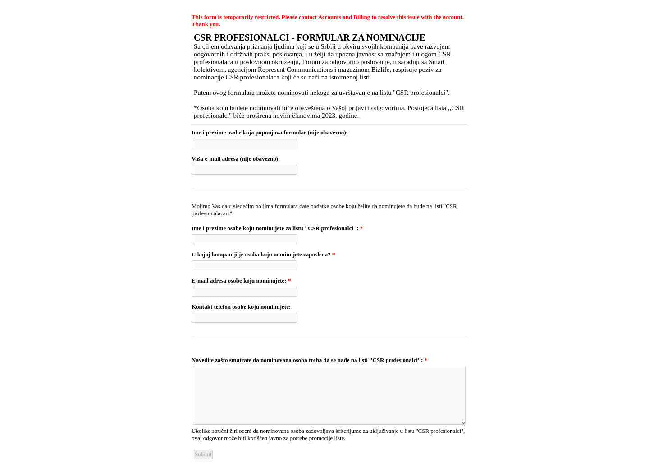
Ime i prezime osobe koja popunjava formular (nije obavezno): (270, 132)
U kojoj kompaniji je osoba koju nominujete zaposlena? (263, 254)
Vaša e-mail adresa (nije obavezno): (236, 158)
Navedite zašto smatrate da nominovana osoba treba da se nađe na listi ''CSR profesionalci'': (309, 360)
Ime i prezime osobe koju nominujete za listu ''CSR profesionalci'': (277, 228)
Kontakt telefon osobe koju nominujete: (241, 306)
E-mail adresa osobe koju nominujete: (241, 280)
